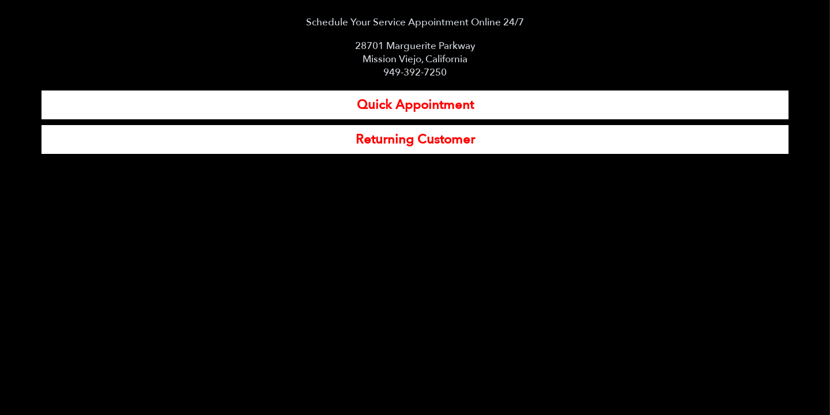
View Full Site (415, 401)
